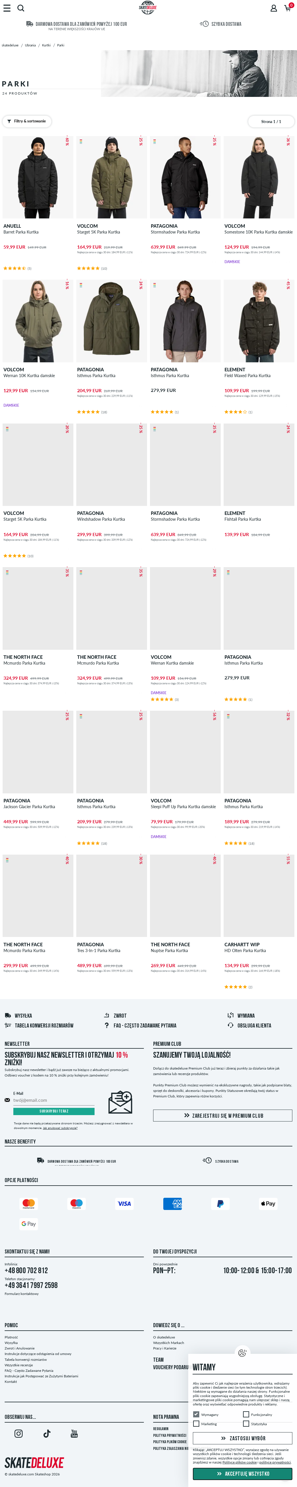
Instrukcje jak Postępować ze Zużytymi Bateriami (41, 1376)
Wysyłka (18, 1016)
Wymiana (241, 1016)
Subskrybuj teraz (53, 1111)
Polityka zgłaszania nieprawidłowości (182, 1449)
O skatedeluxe (164, 1337)
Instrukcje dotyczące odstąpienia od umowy (38, 1354)
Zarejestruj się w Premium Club (223, 1115)
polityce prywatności (275, 1462)
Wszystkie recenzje (19, 1365)
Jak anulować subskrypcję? (60, 1128)
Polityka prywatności (169, 1436)
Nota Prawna (166, 1417)
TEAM (158, 1360)
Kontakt (11, 1381)
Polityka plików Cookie (170, 1442)
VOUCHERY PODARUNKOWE (177, 1368)
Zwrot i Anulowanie (20, 1348)
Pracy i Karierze (164, 1348)
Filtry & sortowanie (25, 121)
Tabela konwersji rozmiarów (38, 1026)
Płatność (11, 1337)
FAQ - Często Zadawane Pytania (139, 1026)
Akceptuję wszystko (242, 1474)
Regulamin (161, 1429)
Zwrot (115, 1016)
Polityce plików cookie (239, 1462)
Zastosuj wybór (242, 1438)
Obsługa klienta (249, 1026)
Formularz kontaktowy (22, 1293)
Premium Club (167, 1044)
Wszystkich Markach (168, 1343)
